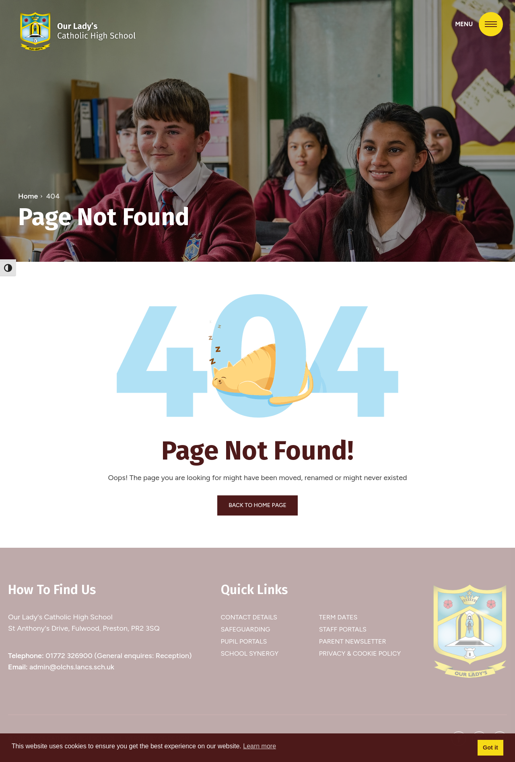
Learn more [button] (259, 746)
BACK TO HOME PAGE (257, 505)
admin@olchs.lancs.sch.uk (71, 667)
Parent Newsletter (352, 641)
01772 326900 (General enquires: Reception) (118, 655)
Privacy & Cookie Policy (360, 653)
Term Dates (338, 617)
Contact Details (249, 617)
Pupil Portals (244, 641)
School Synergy (250, 653)
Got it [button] (490, 747)
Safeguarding (245, 629)
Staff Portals (343, 629)
